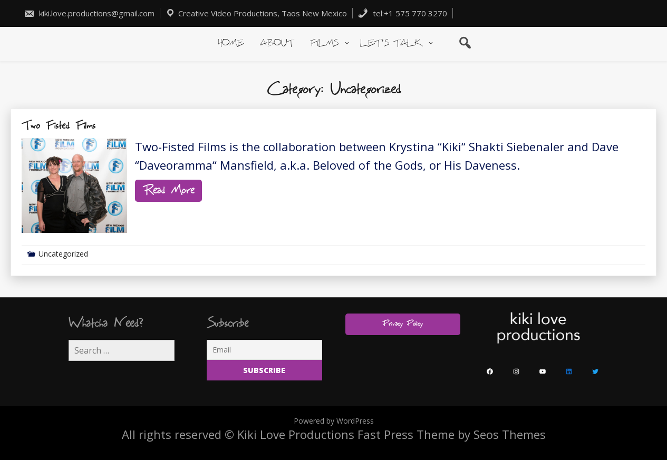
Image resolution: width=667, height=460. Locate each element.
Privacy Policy (402, 324)
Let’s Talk (391, 43)
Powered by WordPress (334, 421)
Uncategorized (63, 254)
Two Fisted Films (58, 126)
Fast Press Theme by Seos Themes (451, 434)
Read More (168, 190)
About (277, 43)
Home (231, 43)
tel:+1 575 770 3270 (402, 13)
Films (324, 43)
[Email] (264, 350)
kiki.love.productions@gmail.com (89, 13)
